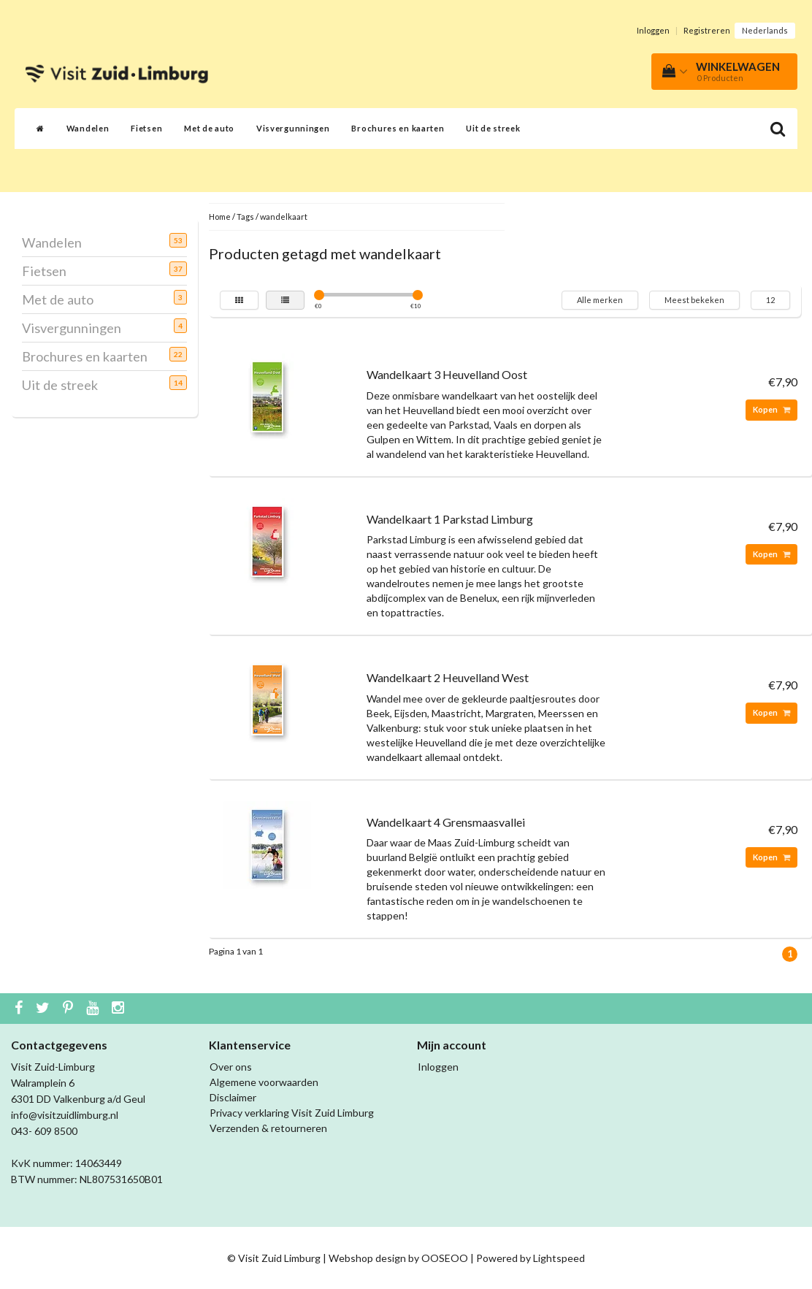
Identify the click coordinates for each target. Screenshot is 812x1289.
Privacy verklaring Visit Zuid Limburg (292, 1112)
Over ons (231, 1066)
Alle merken (600, 300)
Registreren (706, 30)
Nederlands (765, 30)
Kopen (771, 409)
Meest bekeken (694, 300)
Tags (245, 216)
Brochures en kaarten (397, 128)
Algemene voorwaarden (264, 1082)
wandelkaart (283, 216)
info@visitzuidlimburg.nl (64, 1115)
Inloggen (653, 30)
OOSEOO (444, 1258)
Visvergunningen (293, 128)
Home (220, 216)
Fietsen (146, 128)
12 (770, 300)
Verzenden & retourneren (268, 1128)
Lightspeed (559, 1258)
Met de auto (209, 128)
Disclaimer (233, 1097)
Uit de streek (493, 128)
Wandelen (88, 128)
